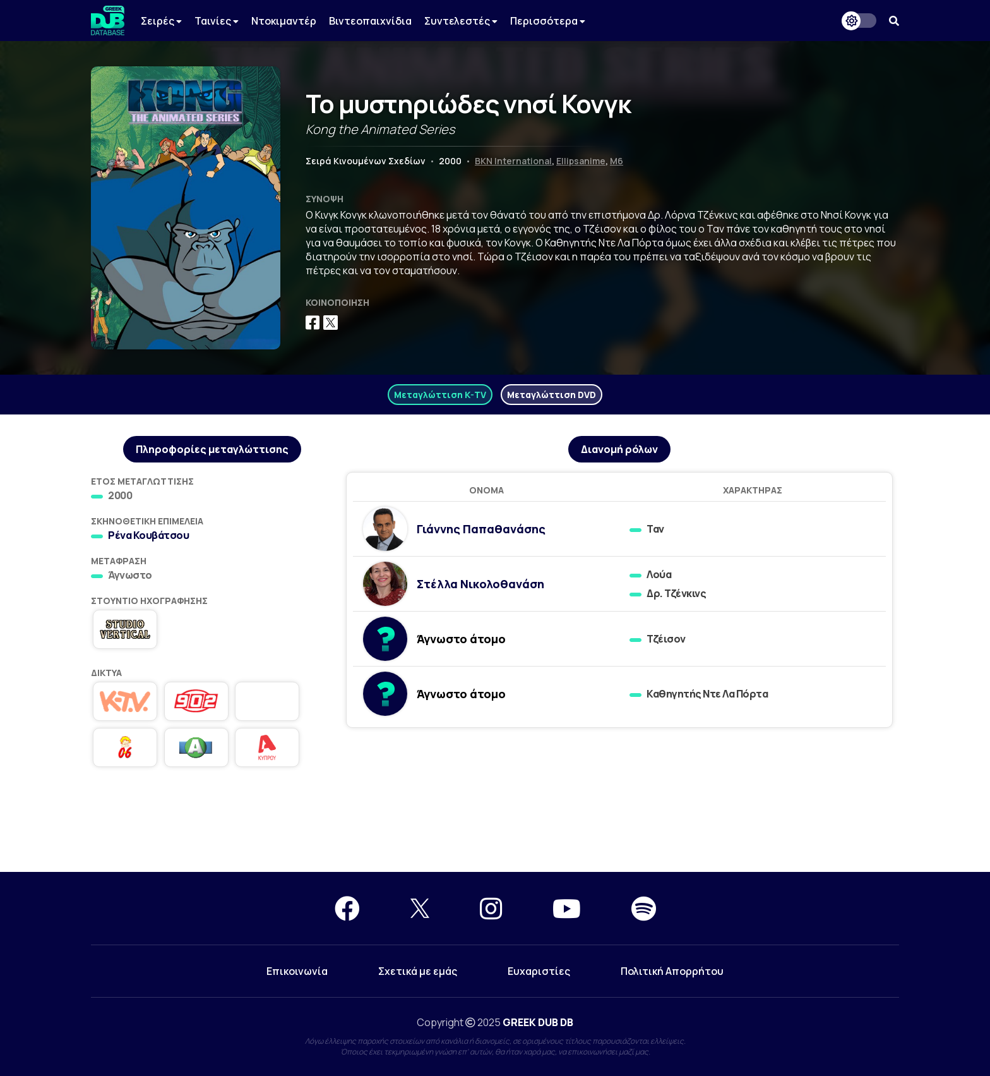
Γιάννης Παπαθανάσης (481, 528)
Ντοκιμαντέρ (283, 21)
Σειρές (161, 21)
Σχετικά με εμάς (417, 971)
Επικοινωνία (297, 971)
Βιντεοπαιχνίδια (370, 21)
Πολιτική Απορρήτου (672, 971)
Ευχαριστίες (539, 971)
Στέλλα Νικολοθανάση (480, 583)
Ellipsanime (580, 161)
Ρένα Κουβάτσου (148, 535)
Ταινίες (216, 21)
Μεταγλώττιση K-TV (440, 395)
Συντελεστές (461, 21)
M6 (616, 161)
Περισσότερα (547, 21)
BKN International (513, 161)
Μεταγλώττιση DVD (551, 395)
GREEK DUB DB (538, 1022)
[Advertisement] (495, 826)
